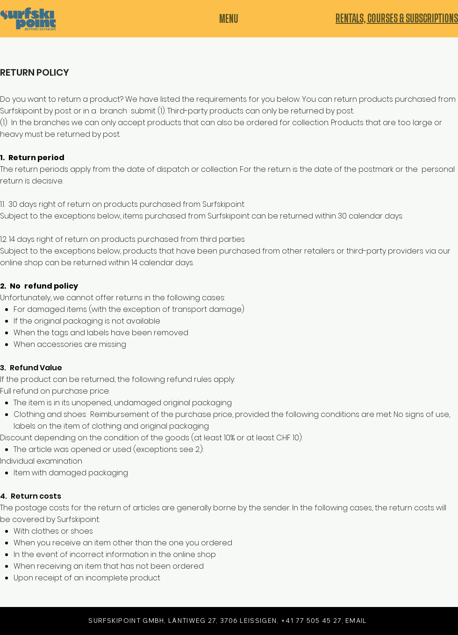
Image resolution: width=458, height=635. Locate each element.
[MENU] (229, 19)
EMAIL (356, 620)
